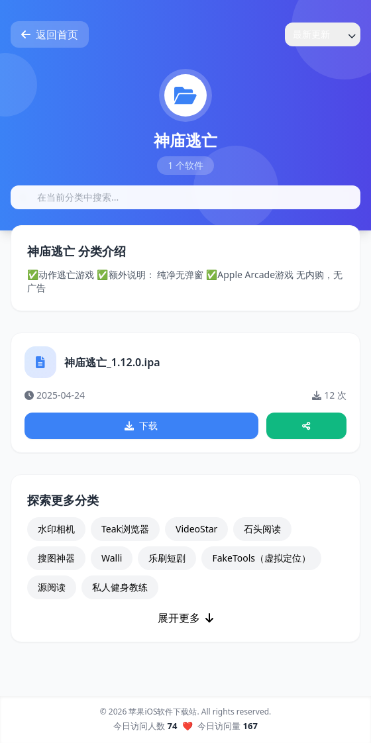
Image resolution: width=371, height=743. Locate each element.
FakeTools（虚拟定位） (261, 558)
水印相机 (56, 528)
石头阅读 (262, 528)
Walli (111, 558)
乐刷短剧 (167, 558)
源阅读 (52, 587)
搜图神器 (56, 558)
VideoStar (196, 528)
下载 (141, 425)
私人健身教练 (120, 587)
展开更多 (185, 618)
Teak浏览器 (125, 528)
